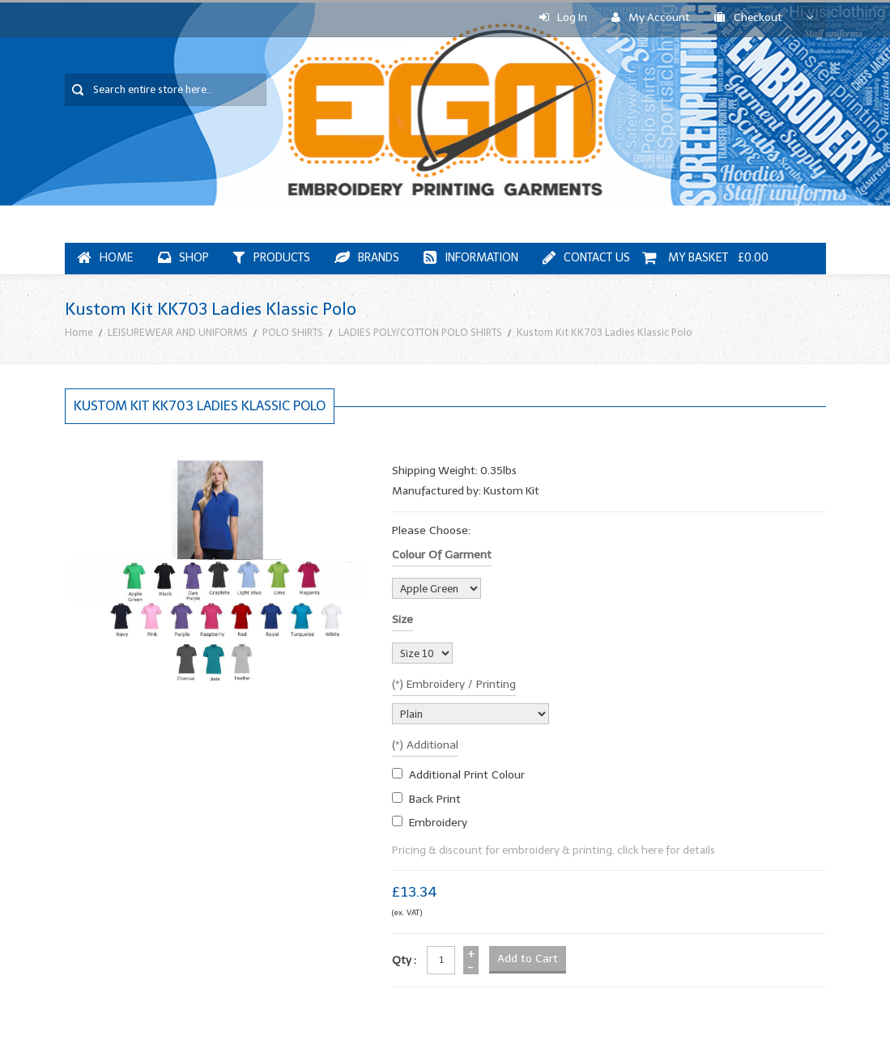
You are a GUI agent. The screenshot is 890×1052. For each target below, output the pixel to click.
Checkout (748, 17)
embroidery (438, 822)
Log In (563, 17)
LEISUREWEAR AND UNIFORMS (178, 332)
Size (402, 619)
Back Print (435, 799)
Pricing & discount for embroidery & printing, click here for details (553, 850)
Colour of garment (442, 555)
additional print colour (467, 775)
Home (79, 332)
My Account (650, 17)
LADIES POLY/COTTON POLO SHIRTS (420, 332)
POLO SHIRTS (292, 332)
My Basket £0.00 (705, 258)
